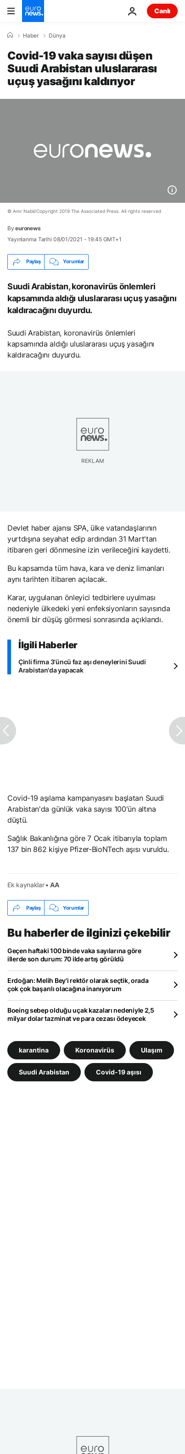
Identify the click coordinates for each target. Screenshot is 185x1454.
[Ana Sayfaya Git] (33, 11)
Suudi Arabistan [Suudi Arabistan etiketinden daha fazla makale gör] (44, 1072)
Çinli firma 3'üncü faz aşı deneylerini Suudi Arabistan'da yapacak (82, 666)
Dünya (57, 35)
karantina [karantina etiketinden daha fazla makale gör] (34, 1050)
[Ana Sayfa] (10, 35)
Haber (31, 35)
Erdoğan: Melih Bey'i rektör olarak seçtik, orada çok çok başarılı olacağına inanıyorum (78, 985)
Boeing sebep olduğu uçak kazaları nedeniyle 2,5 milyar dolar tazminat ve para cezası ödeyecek (80, 1014)
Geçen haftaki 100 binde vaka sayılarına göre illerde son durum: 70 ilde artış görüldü (74, 955)
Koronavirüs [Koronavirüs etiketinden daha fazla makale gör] (94, 1050)
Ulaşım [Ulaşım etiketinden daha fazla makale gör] (152, 1050)
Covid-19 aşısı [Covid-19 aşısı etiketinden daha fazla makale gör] (118, 1072)
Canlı (162, 11)
